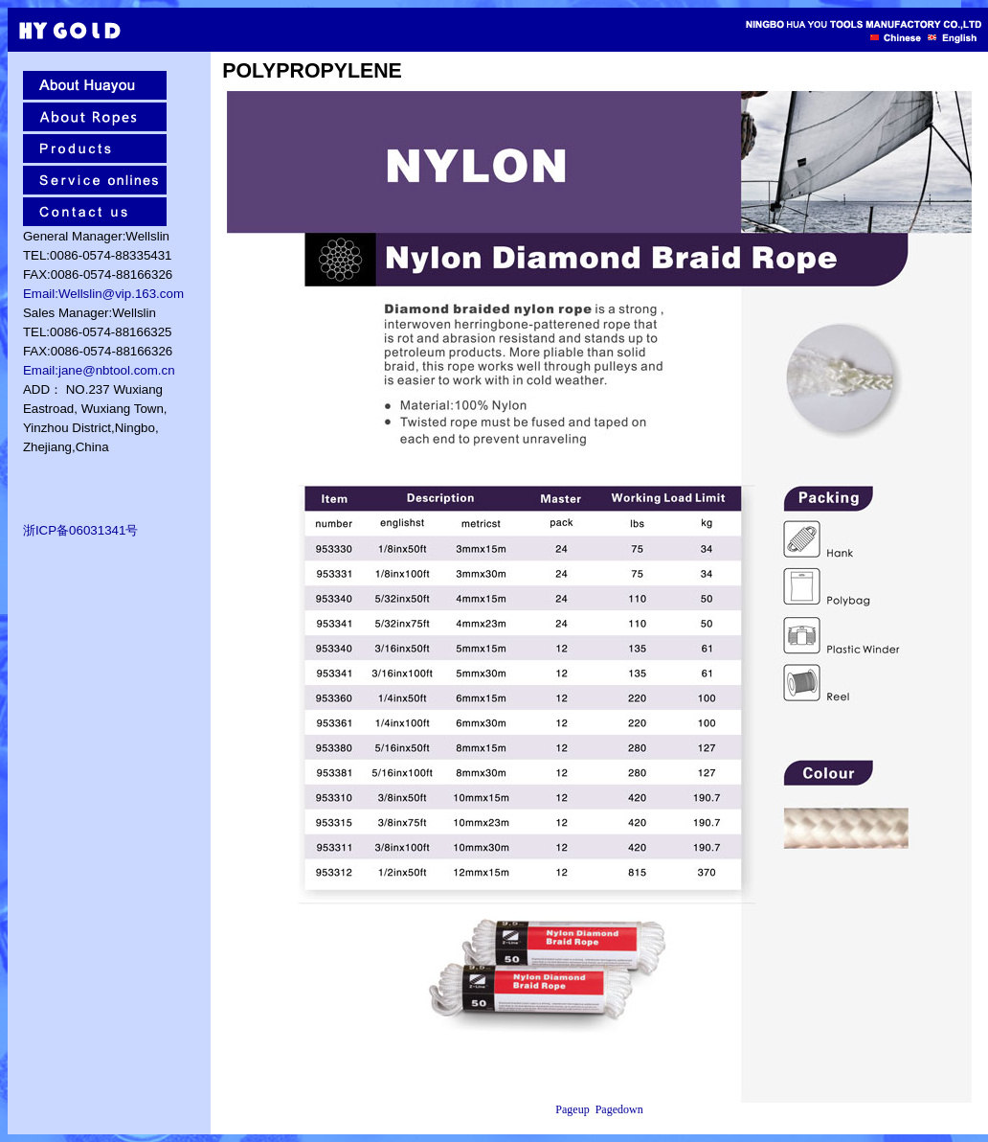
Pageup (572, 1109)
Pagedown (619, 1109)
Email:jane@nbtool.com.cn (99, 370)
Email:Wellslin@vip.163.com (103, 293)
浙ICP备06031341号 (81, 530)
